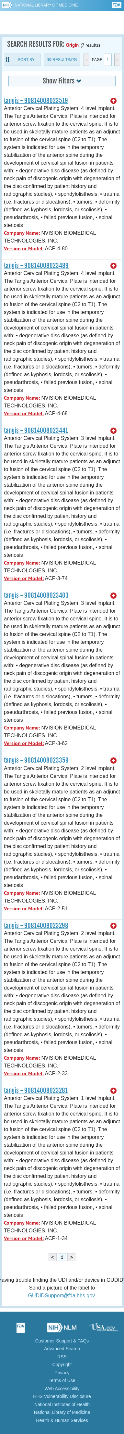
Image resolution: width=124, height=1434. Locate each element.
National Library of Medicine (46, 5)
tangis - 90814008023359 (36, 760)
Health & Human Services (62, 1420)
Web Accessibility (62, 1388)
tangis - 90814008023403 (36, 595)
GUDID (62, 23)
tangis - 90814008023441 (36, 430)
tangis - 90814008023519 (36, 101)
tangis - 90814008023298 (36, 925)
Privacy (62, 1372)
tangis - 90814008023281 (36, 1090)
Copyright (62, 1364)
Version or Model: (24, 248)
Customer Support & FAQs (62, 1340)
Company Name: (22, 233)
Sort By (26, 59)
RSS (62, 1356)
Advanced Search (62, 1348)
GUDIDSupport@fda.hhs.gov (61, 1295)
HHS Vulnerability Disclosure (62, 1396)
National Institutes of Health (62, 1404)
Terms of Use (62, 1380)
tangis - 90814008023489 (36, 265)
